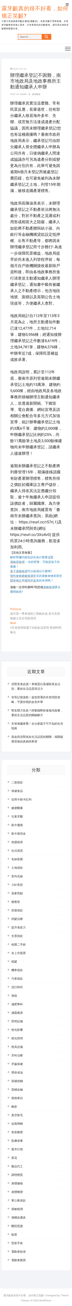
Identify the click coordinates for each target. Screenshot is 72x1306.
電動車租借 (18, 1251)
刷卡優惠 (17, 825)
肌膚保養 (17, 1141)
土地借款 (17, 868)
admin (23, 94)
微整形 (15, 902)
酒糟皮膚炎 (18, 1217)
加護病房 (17, 842)
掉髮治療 (17, 919)
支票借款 (17, 936)
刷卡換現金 (18, 833)
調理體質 (17, 1175)
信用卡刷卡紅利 (21, 799)
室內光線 (17, 876)
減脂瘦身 (17, 1013)
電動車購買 (18, 1260)
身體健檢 (17, 1183)
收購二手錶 (18, 944)
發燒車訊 (17, 1098)
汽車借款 (17, 978)
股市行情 (17, 1149)
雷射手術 (17, 1243)
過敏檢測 (17, 1209)
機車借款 (17, 970)
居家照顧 (17, 893)
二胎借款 (17, 782)
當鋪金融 (17, 1089)
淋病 (14, 995)
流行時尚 (17, 987)
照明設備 (17, 1021)
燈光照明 (17, 1038)
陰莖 (14, 1234)
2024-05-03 (18, 69)
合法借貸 (17, 850)
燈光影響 (17, 1030)
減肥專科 (17, 1004)
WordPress (45, 1300)
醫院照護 (17, 1226)
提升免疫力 (18, 927)
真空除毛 (17, 1115)
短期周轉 (17, 1123)
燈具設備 (17, 1047)
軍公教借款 (18, 1200)
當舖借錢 (17, 1081)
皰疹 (14, 1106)
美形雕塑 (17, 1132)
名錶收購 (17, 859)
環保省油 (17, 1072)
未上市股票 (18, 953)
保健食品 (17, 791)
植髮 (14, 961)
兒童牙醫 (17, 816)
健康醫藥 (36, 94)
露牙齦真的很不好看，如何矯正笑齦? (35, 12)
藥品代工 (17, 1166)
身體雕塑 (17, 1192)
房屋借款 (17, 910)
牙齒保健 (17, 1064)
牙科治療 (17, 1055)
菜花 (14, 1158)
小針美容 (17, 885)
